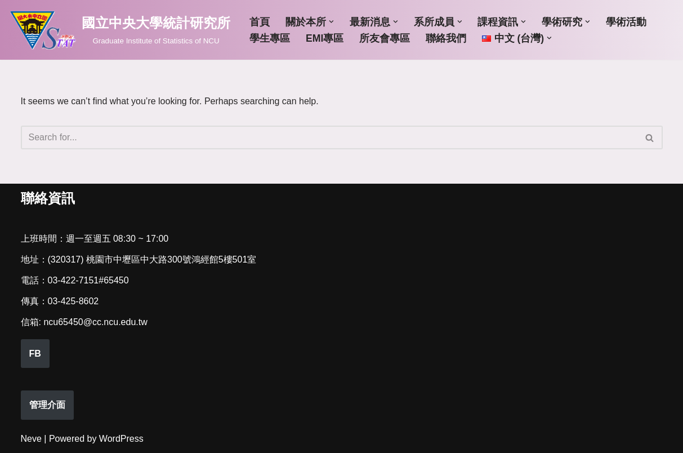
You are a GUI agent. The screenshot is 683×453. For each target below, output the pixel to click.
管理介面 (47, 405)
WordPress (121, 438)
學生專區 (269, 38)
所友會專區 (384, 38)
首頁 (259, 22)
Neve (31, 438)
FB (35, 353)
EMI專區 (324, 38)
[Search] (329, 137)
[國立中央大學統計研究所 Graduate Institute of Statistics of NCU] (119, 30)
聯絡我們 (446, 38)
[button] (331, 21)
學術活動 (626, 22)
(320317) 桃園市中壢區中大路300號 (119, 259)
